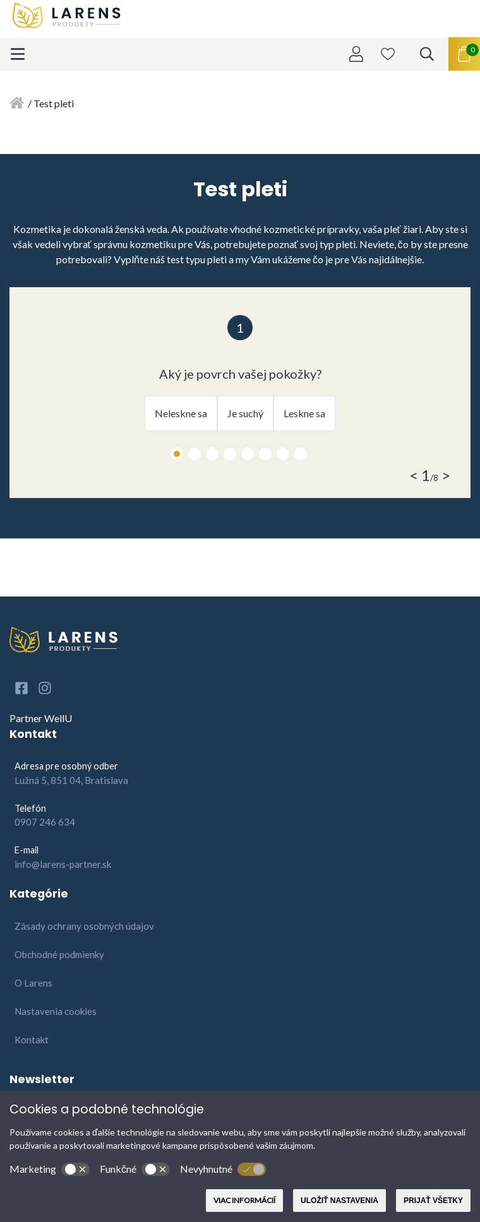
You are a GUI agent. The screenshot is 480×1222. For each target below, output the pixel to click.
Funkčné (135, 1169)
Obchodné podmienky (59, 954)
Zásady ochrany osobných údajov (84, 926)
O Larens (33, 982)
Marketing (49, 1169)
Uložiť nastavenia (339, 1200)
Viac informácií (244, 1200)
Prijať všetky (433, 1200)
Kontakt (32, 1039)
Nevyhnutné (223, 1169)
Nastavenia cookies (56, 1011)
